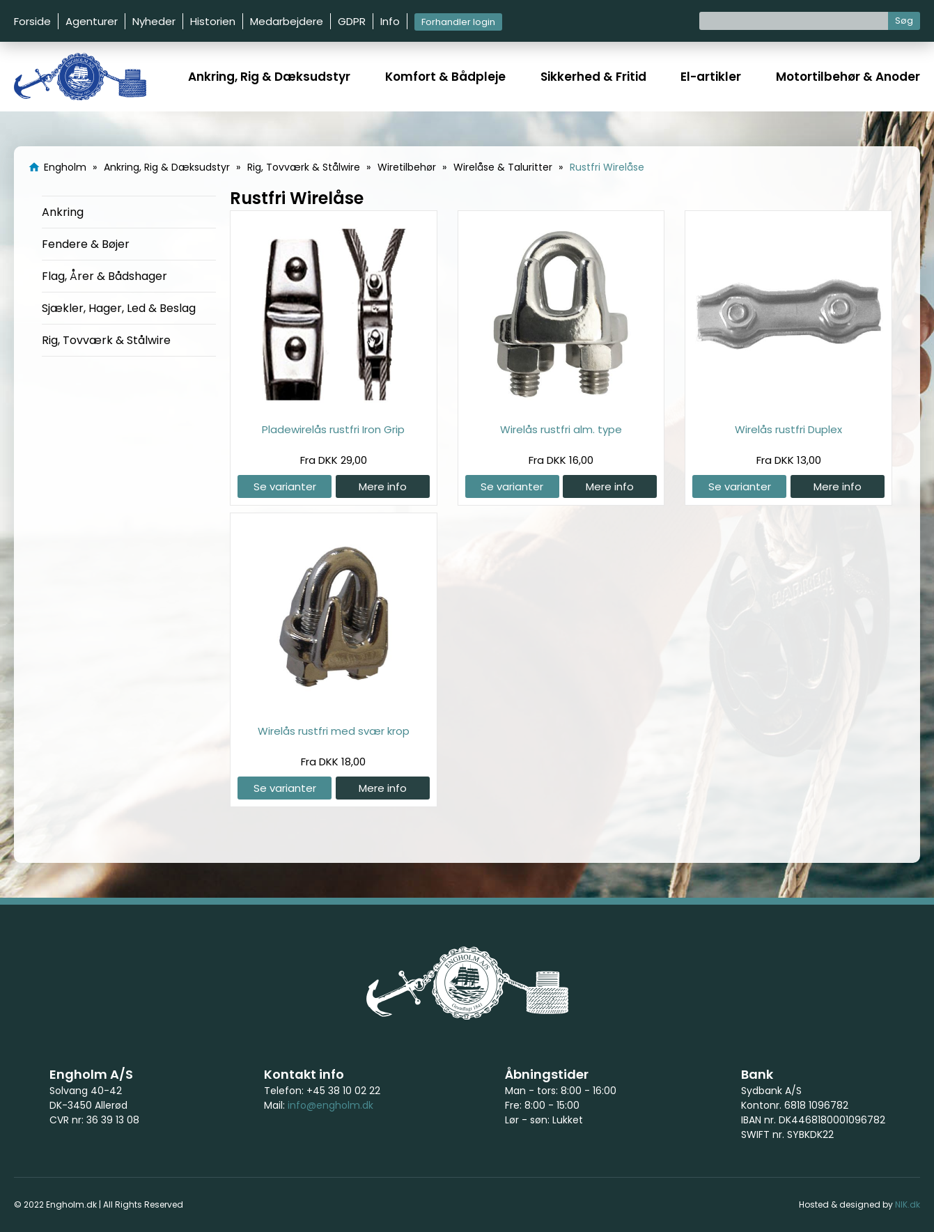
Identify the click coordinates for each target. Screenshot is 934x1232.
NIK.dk (907, 1204)
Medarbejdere (286, 21)
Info (390, 21)
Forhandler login (458, 22)
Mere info (383, 486)
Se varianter (285, 486)
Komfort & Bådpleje (445, 76)
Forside (32, 21)
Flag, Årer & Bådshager (104, 276)
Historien (212, 21)
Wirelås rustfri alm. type (561, 429)
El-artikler (710, 76)
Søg (904, 20)
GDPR (352, 21)
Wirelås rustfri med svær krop (334, 731)
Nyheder (154, 21)
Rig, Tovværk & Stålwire (106, 340)
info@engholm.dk (330, 1105)
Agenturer (91, 21)
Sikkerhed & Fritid (593, 76)
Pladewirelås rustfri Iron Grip (333, 429)
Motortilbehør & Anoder (848, 76)
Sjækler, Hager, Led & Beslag (119, 308)
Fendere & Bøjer (86, 244)
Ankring (63, 212)
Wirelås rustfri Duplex (788, 429)
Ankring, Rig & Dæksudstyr (269, 76)
